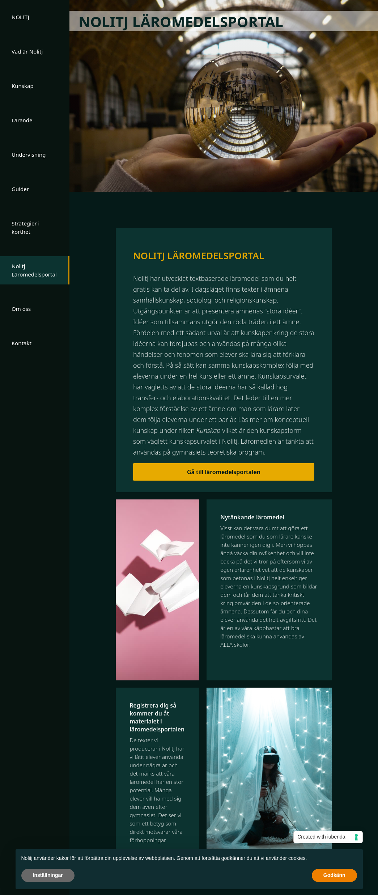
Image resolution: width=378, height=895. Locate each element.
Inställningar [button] (48, 875)
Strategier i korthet (25, 227)
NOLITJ (20, 17)
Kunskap (23, 85)
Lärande (22, 120)
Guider (20, 189)
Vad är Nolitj (27, 51)
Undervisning (29, 154)
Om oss (21, 308)
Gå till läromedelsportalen (223, 472)
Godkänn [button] (334, 875)
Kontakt (21, 343)
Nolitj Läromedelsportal (34, 270)
